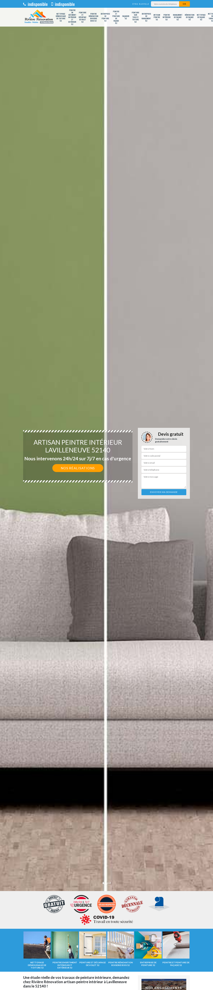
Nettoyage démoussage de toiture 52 (61, 17)
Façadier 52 (125, 17)
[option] (106, 495)
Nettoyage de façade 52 (201, 17)
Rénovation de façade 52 (189, 17)
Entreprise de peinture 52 (105, 17)
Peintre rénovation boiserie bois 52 (93, 17)
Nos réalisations (78, 468)
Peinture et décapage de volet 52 (82, 17)
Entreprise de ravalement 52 (146, 17)
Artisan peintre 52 (156, 17)
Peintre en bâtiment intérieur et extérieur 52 (72, 17)
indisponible (35, 4)
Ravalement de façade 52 (177, 17)
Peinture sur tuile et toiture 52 (135, 17)
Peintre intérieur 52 (167, 17)
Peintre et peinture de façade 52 (116, 17)
